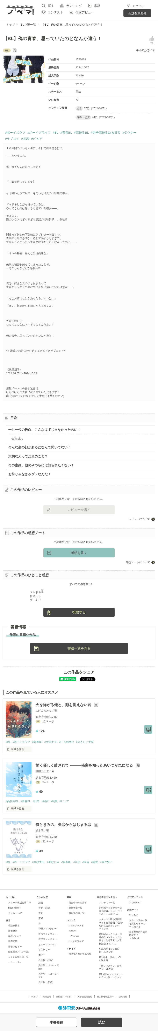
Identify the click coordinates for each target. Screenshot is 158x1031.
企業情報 (123, 996)
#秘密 (45, 801)
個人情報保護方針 (105, 996)
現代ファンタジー (47, 939)
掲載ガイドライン (64, 996)
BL (39, 923)
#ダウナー (129, 132)
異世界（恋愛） (46, 982)
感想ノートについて (138, 562)
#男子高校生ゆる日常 (105, 132)
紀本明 (40, 830)
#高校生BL (81, 132)
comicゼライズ (76, 941)
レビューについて (139, 519)
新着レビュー (15, 946)
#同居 (85, 862)
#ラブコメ (12, 138)
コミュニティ (15, 962)
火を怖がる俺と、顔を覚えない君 (64, 705)
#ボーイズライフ (39, 132)
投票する (79, 612)
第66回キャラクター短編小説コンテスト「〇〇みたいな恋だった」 (110, 910)
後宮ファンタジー (47, 934)
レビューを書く (79, 509)
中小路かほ (143, 50)
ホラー (41, 955)
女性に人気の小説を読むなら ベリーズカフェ (138, 923)
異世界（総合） (46, 960)
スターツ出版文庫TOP (19, 902)
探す (51, 5)
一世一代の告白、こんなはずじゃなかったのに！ (44, 429)
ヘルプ (34, 996)
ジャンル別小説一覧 (18, 957)
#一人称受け (66, 742)
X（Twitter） (135, 902)
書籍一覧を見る (79, 648)
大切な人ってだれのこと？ (28, 456)
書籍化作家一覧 (77, 913)
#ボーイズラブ (15, 132)
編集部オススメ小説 (18, 951)
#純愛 (54, 801)
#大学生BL (50, 742)
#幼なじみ (53, 862)
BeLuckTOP (14, 907)
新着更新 (12, 930)
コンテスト (55, 12)
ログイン (138, 6)
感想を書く (79, 553)
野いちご (133, 915)
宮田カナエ (42, 771)
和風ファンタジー (47, 928)
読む (101, 1022)
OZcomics (74, 936)
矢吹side (17, 438)
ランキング (74, 5)
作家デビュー (85, 12)
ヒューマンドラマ (47, 944)
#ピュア (36, 138)
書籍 (97, 5)
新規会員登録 (137, 13)
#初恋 (25, 138)
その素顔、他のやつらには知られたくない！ (41, 465)
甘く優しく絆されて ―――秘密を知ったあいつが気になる (85, 765)
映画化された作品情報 (80, 954)
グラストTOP (15, 913)
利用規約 (47, 996)
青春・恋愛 (44, 907)
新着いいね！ (15, 936)
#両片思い (106, 862)
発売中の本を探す (78, 902)
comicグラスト (76, 925)
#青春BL (66, 132)
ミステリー (44, 949)
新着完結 (12, 941)
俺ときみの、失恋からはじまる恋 (64, 825)
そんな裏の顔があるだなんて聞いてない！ (39, 447)
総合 (40, 902)
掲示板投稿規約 (85, 996)
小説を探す (14, 925)
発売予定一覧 (75, 907)
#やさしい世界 (85, 742)
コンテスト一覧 (107, 902)
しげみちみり (44, 710)
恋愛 (40, 918)
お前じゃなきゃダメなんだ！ (29, 474)
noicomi (73, 930)
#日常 (36, 801)
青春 (40, 913)
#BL (55, 132)
